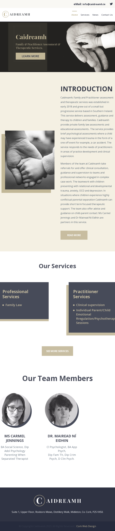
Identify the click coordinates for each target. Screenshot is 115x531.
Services (85, 14)
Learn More (30, 56)
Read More (82, 238)
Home (74, 14)
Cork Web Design (86, 526)
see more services (57, 354)
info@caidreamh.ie (94, 4)
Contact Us (107, 14)
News (95, 14)
